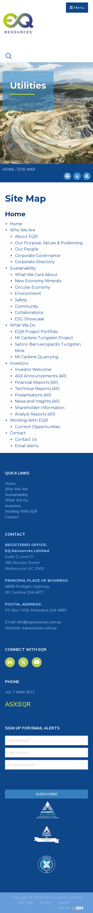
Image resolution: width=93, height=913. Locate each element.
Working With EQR (29, 420)
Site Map (25, 902)
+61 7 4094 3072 (20, 692)
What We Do (22, 325)
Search (64, 902)
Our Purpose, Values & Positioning (49, 243)
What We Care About (36, 274)
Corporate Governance (38, 255)
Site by (70, 908)
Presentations (28, 395)
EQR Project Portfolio (36, 331)
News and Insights (33, 401)
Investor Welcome (33, 369)
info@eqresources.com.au (39, 622)
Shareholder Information (39, 407)
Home (16, 223)
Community (26, 306)
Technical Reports (33, 388)
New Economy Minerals (38, 280)
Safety (21, 300)
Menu (77, 7)
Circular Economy (32, 287)
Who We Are (22, 230)
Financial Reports (32, 382)
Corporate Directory (35, 261)
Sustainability (23, 268)
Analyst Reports (30, 414)
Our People (26, 249)
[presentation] (35, 779)
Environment (28, 293)
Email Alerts (26, 445)
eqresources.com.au (39, 628)
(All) (62, 376)
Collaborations (29, 312)
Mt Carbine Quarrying (36, 357)
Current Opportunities (37, 426)
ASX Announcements (36, 376)
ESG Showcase (29, 319)
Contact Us (26, 439)
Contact (18, 433)
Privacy (45, 902)
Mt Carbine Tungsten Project (44, 337)
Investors (19, 363)
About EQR (26, 236)
